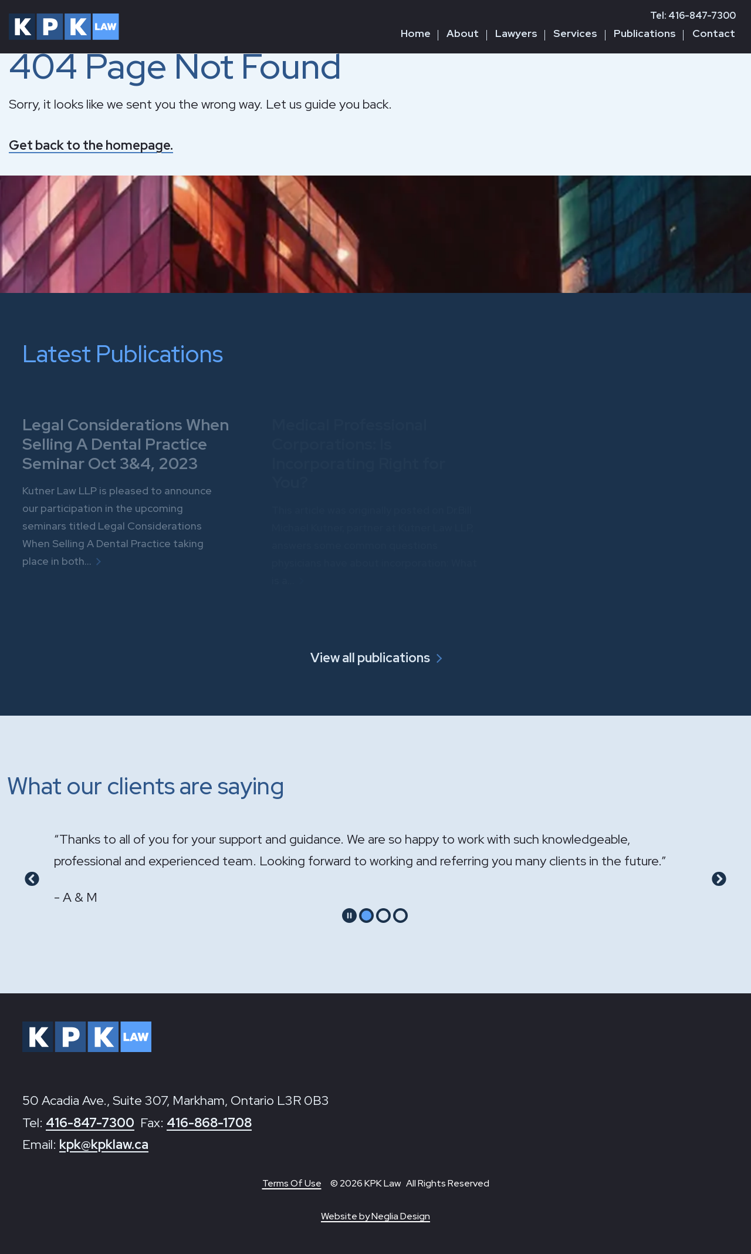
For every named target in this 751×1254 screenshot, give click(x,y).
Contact (713, 33)
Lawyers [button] (516, 33)
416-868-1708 (209, 1122)
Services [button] (575, 33)
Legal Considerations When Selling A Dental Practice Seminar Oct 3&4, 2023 (125, 443)
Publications (645, 33)
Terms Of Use (292, 1183)
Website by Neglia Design (375, 1216)
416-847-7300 (90, 1122)
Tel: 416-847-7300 (693, 15)
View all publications (370, 657)
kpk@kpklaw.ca (103, 1144)
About (462, 33)
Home (416, 33)
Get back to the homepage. (91, 145)
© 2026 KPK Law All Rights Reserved (409, 1183)
